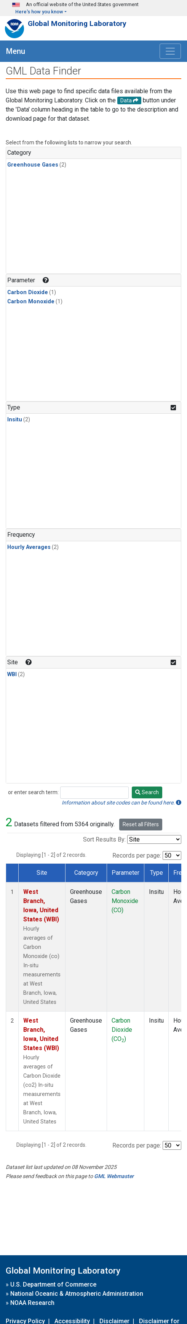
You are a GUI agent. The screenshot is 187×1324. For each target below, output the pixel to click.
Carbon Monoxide (30, 301)
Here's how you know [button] (39, 12)
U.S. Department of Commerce (53, 1284)
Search (147, 792)
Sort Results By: (104, 839)
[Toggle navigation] (170, 51)
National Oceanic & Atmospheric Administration (76, 1293)
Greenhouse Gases (32, 165)
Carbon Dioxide (27, 292)
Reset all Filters (141, 824)
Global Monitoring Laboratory (77, 23)
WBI (12, 674)
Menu (15, 51)
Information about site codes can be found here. (121, 803)
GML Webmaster (114, 1176)
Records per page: (136, 855)
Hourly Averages (29, 547)
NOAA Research (32, 1302)
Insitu (14, 419)
